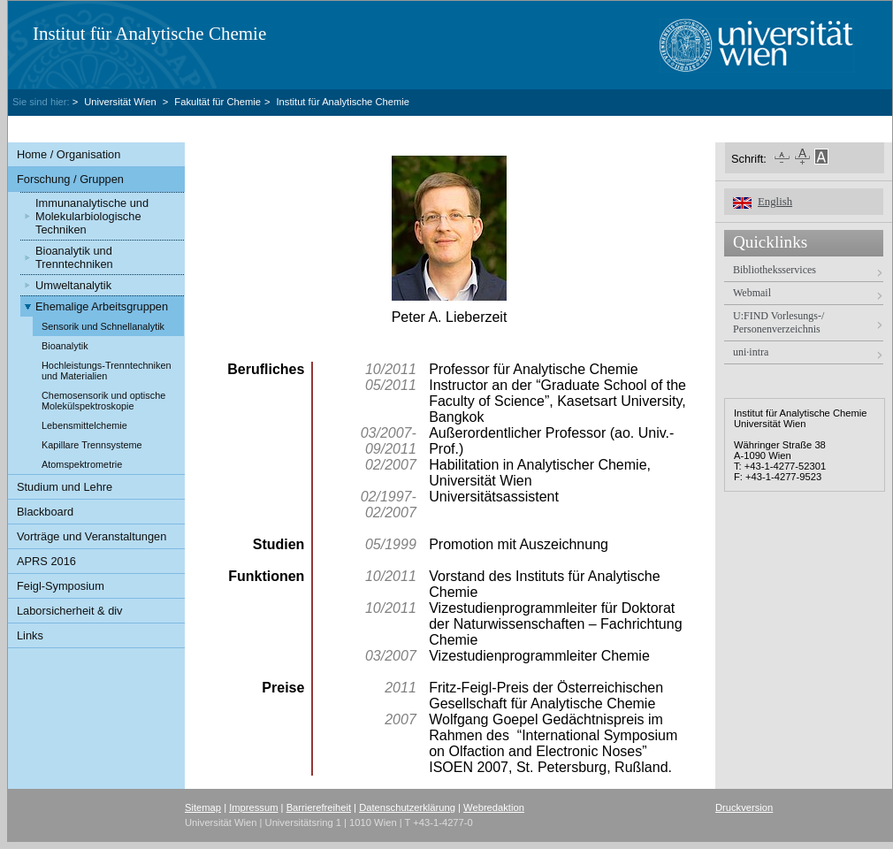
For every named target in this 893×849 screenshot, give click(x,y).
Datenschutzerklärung (407, 807)
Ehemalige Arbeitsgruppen (101, 306)
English (775, 201)
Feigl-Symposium (60, 586)
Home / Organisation (68, 154)
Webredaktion (493, 807)
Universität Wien (121, 101)
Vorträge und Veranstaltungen (91, 536)
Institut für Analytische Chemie (149, 33)
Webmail (752, 293)
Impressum (253, 807)
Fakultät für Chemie (217, 101)
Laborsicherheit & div (70, 610)
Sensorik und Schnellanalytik (103, 326)
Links (30, 635)
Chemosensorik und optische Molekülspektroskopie (103, 400)
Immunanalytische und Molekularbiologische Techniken (92, 216)
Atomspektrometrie (82, 464)
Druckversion (744, 807)
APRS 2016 (46, 561)
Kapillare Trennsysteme (92, 445)
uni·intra (750, 352)
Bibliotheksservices (774, 270)
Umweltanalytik (73, 285)
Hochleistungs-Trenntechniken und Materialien (107, 370)
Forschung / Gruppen (70, 179)
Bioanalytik (65, 345)
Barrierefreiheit (318, 807)
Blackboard (45, 511)
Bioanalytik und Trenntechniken (74, 257)
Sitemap (203, 807)
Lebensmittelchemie (84, 425)
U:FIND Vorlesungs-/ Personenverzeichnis (778, 322)
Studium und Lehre (64, 486)
